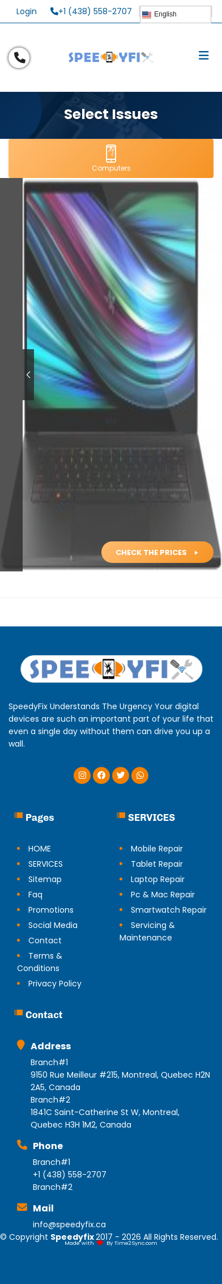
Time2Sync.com (135, 1243)
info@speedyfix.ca (69, 1224)
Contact (45, 940)
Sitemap (45, 879)
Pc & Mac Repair (163, 894)
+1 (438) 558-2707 (91, 11)
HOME (39, 848)
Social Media (53, 925)
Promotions (51, 910)
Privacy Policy (55, 983)
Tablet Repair (157, 864)
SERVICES (45, 864)
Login (26, 11)
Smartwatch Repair (169, 910)
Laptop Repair (158, 879)
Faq (35, 894)
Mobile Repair (157, 848)
